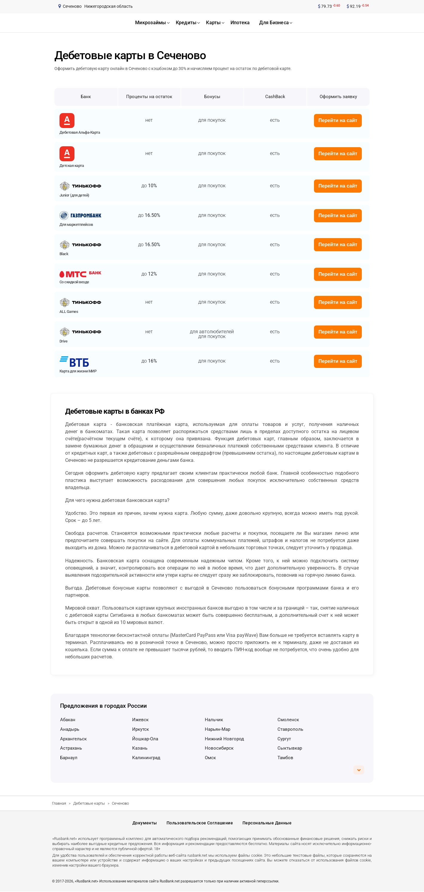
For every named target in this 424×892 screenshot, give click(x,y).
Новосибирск (219, 748)
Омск (210, 757)
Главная (59, 803)
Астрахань (71, 748)
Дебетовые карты (89, 803)
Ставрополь (290, 729)
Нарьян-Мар (217, 729)
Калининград (146, 757)
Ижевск (140, 719)
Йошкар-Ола (145, 739)
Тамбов (285, 757)
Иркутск (140, 729)
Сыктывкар (289, 748)
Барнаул (68, 757)
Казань (139, 748)
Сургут (284, 739)
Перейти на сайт (337, 120)
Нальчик (214, 719)
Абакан (67, 719)
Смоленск (288, 719)
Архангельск (73, 739)
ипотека (240, 22)
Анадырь (69, 729)
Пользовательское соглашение (200, 823)
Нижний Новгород (224, 739)
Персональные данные (267, 823)
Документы (144, 823)
